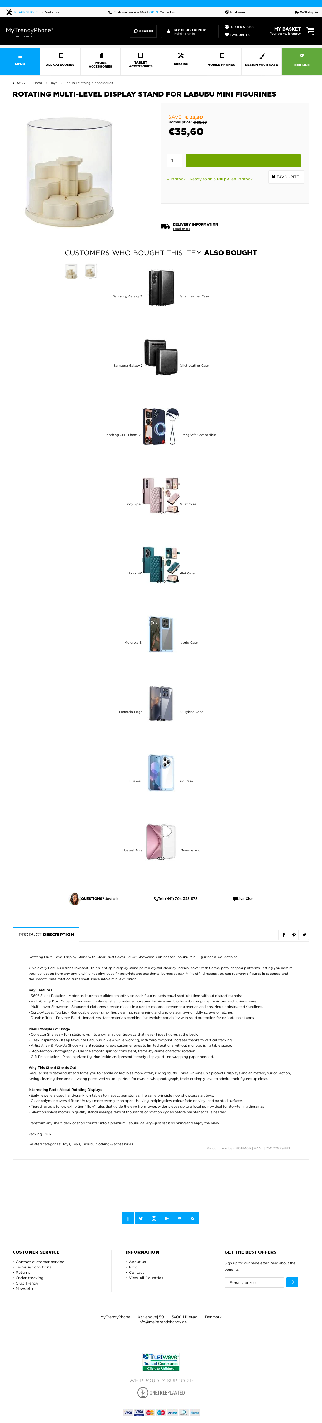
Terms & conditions (33, 1267)
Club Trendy (27, 1283)
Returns (23, 1272)
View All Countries (146, 1278)
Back (20, 83)
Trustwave (235, 12)
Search (143, 31)
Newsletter (26, 1288)
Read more (51, 12)
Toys (66, 1144)
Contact (136, 1272)
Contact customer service (40, 1262)
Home (38, 83)
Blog (133, 1267)
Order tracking (29, 1278)
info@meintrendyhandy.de (162, 1322)
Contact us (168, 12)
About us (137, 1262)
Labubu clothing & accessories (107, 1144)
